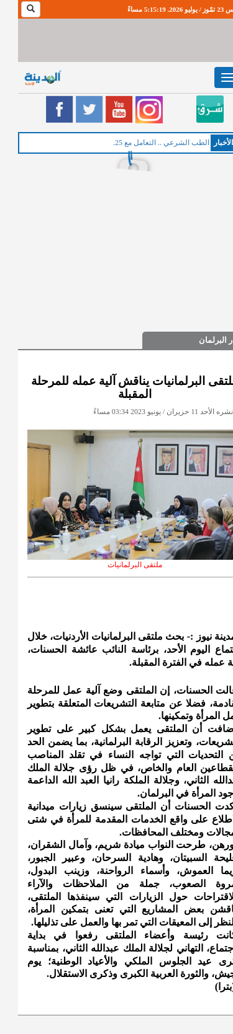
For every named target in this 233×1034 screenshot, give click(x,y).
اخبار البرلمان (204, 340)
